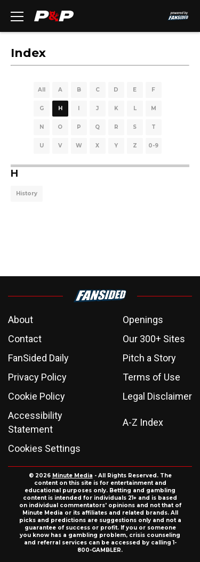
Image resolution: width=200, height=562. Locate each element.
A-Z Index (143, 422)
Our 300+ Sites (154, 338)
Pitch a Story (149, 357)
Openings (143, 319)
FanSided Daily (38, 357)
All (41, 89)
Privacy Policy (37, 377)
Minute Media (72, 475)
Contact (25, 338)
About (20, 319)
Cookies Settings (44, 448)
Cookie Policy (36, 396)
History (26, 193)
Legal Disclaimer (157, 396)
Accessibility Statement (35, 422)
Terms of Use (151, 377)
